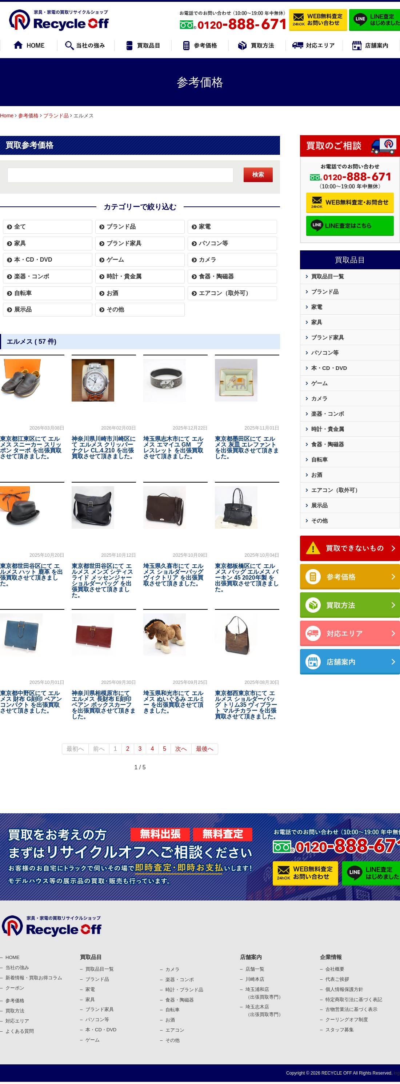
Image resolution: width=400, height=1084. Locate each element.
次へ (181, 749)
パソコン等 (213, 243)
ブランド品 (56, 115)
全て (20, 226)
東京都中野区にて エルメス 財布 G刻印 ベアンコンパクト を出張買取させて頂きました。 (31, 702)
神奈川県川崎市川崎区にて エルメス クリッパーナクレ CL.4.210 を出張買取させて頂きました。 (104, 447)
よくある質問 (19, 1031)
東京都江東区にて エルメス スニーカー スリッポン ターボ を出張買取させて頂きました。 (30, 447)
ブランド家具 (124, 243)
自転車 (23, 293)
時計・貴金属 (124, 276)
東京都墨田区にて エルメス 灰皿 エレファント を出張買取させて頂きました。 (247, 447)
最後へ (204, 749)
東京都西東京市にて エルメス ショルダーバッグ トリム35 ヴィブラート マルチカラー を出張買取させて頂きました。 (247, 705)
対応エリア (17, 1021)
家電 (205, 226)
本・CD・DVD (33, 260)
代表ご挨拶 (337, 979)
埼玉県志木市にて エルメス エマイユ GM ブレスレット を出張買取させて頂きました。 (173, 447)
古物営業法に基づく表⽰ (351, 1009)
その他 (115, 309)
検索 (258, 175)
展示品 (23, 309)
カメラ (207, 260)
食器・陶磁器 (216, 276)
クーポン (14, 988)
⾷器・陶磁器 (179, 1000)
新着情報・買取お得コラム (33, 977)
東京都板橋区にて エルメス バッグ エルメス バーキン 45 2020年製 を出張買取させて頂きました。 (247, 577)
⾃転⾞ (172, 1009)
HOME (12, 957)
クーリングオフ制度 (346, 1019)
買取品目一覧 (327, 276)
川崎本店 (254, 979)
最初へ (75, 749)
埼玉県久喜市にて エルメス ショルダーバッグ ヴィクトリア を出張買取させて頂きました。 (173, 575)
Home (6, 115)
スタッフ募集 (339, 1029)
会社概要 (334, 969)
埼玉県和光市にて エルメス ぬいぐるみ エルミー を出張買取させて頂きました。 (174, 702)
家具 (20, 243)
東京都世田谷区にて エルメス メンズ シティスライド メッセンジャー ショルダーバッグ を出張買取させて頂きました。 (102, 580)
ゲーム (115, 260)
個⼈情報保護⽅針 (344, 989)
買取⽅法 (14, 1011)
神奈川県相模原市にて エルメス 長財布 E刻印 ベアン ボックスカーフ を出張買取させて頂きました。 (104, 705)
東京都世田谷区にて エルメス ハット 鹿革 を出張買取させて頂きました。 (31, 575)
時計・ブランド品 (184, 989)
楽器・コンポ (179, 979)
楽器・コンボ (31, 276)
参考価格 (28, 115)
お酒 (112, 293)
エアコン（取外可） (225, 293)
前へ (99, 749)
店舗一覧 (254, 969)
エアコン (174, 1030)
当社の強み (17, 967)
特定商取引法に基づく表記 (353, 999)
